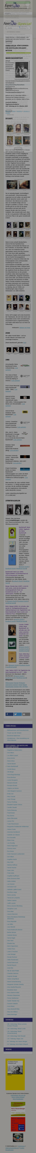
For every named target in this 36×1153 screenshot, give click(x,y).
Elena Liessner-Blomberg (14, 906)
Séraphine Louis (12, 908)
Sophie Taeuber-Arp (13, 1001)
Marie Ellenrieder (12, 818)
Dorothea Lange (12, 892)
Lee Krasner (11, 884)
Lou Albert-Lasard (12, 755)
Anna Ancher (11, 758)
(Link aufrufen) (15, 380)
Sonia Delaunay (12, 810)
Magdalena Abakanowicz (14, 750)
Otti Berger (10, 772)
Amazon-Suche (24, 566)
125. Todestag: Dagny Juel (15, 1038)
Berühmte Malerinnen (13, 735)
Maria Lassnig (11, 895)
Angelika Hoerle (12, 859)
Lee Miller (10, 924)
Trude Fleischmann (13, 824)
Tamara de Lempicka (13, 897)
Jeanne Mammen (12, 914)
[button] (10, 714)
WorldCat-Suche (21, 568)
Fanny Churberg (12, 802)
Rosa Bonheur (11, 777)
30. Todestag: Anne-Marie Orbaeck (17, 1044)
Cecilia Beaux (11, 769)
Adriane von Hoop (24, 327)
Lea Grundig (11, 843)
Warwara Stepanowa (13, 995)
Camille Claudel (12, 807)
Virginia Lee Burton (13, 788)
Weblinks (19, 111)
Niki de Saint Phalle (13, 971)
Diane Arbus (11, 761)
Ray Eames (10, 815)
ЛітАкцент (22, 683)
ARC (20, 686)
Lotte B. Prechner (12, 951)
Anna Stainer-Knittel (13, 992)
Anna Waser (11, 1006)
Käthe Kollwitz (11, 881)
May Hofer (10, 862)
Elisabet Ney (11, 943)
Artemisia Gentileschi (13, 832)
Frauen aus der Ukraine (14, 733)
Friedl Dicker (11, 813)
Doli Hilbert (10, 856)
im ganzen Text (23, 27)
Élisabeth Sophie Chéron (14, 804)
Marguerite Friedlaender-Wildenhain (18, 826)
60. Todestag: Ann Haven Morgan (17, 1041)
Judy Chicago (11, 799)
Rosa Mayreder (12, 921)
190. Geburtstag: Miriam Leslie (16, 1028)
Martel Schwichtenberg (14, 981)
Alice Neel (10, 940)
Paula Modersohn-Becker (14, 929)
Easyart (16, 683)
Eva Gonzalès (11, 837)
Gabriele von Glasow (13, 835)
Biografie (8, 111)
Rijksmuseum (10, 683)
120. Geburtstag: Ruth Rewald (16, 1036)
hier (24, 342)
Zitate (13, 111)
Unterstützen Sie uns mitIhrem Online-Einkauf (18, 1097)
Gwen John (10, 870)
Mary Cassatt (11, 796)
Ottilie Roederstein (12, 959)
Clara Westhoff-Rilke (13, 1009)
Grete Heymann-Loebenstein (16, 854)
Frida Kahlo (10, 873)
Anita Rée (10, 968)
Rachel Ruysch (11, 965)
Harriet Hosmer (11, 867)
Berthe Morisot (11, 932)
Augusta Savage (12, 976)
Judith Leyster (11, 903)
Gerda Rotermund (12, 962)
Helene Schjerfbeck (13, 979)
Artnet (20, 685)
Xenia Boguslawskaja (13, 774)
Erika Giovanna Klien (13, 878)
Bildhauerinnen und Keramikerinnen (18, 730)
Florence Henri (11, 848)
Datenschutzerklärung (12, 1148)
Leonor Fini (10, 821)
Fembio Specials (10, 37)
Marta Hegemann (12, 845)
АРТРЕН (25, 686)
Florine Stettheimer (13, 998)
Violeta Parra (11, 949)
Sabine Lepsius (12, 900)
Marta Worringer (12, 1014)
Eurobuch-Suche (11, 568)
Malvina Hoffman (12, 865)
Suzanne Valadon (12, 1003)
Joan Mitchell (11, 927)
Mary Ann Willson (12, 1012)
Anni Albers (10, 752)
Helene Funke (11, 829)
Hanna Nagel (11, 938)
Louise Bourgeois (12, 780)
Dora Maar (10, 911)
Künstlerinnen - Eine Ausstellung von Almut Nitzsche (17, 38)
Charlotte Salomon (12, 973)
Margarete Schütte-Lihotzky (15, 984)
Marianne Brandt (12, 783)
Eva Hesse (10, 851)
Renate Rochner (12, 957)
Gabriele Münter (12, 935)
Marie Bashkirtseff (12, 766)
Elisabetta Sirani (12, 990)
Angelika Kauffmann (13, 876)
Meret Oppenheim (12, 946)
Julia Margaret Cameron (14, 791)
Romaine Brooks (12, 785)
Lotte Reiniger (11, 954)
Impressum (21, 1146)
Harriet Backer (11, 763)
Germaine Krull (11, 886)
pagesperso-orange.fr (12, 685)
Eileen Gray (10, 840)
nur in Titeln (22, 28)
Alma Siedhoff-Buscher (14, 987)
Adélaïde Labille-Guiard (14, 889)
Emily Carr (10, 793)
